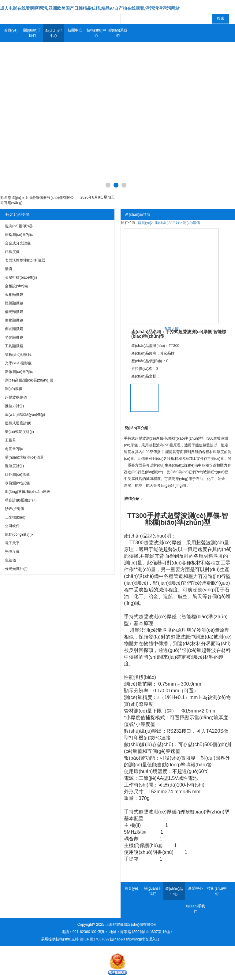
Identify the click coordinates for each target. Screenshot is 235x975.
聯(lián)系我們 (118, 33)
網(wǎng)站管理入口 (142, 939)
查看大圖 (171, 328)
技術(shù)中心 (96, 33)
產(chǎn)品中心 (53, 33)
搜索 (220, 18)
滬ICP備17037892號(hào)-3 (102, 939)
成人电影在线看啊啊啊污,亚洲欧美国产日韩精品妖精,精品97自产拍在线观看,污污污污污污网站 (90, 8)
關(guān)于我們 (32, 33)
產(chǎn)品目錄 (167, 223)
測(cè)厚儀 (191, 223)
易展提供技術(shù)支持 (60, 939)
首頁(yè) (11, 30)
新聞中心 (75, 30)
